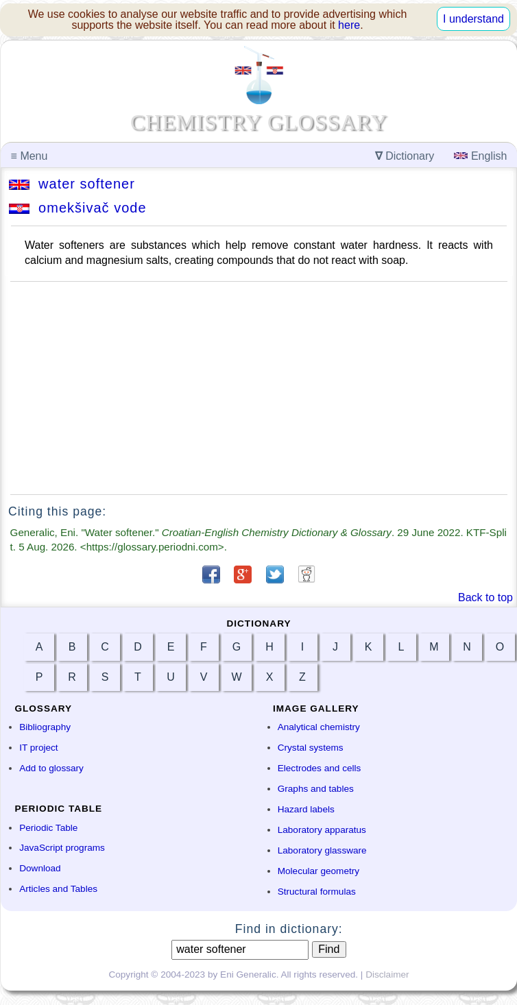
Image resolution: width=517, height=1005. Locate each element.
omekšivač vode (78, 207)
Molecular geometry (318, 871)
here (349, 25)
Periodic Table (48, 828)
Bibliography (45, 727)
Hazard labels (306, 809)
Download (39, 868)
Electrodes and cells (319, 768)
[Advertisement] (259, 388)
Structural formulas (317, 891)
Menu (29, 156)
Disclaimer (387, 974)
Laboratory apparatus (322, 830)
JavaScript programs (62, 848)
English (480, 156)
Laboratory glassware (322, 850)
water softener (72, 183)
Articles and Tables (58, 889)
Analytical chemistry (319, 727)
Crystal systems (311, 747)
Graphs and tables (316, 789)
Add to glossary (51, 768)
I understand (473, 19)
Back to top (485, 597)
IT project (38, 747)
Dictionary (405, 156)
